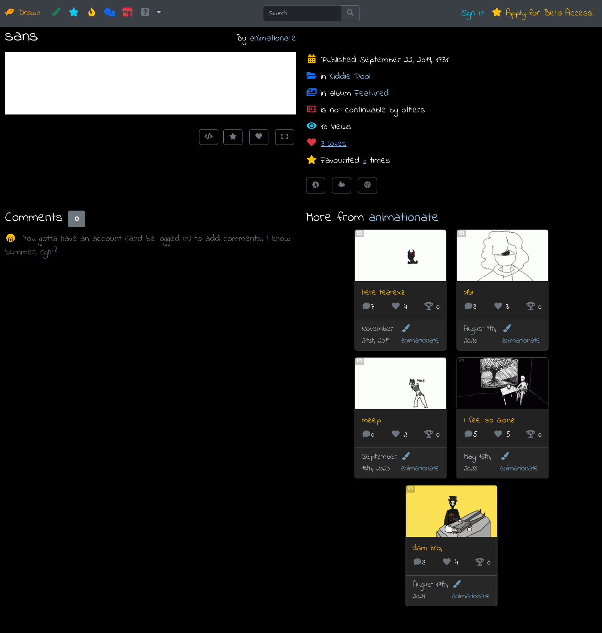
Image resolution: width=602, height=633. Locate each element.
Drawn (23, 13)
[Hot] (92, 13)
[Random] (109, 13)
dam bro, (427, 548)
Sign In (473, 13)
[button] (150, 13)
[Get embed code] (208, 137)
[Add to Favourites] (232, 137)
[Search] (302, 13)
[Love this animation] (258, 137)
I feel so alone (489, 420)
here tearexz (383, 293)
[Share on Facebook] (315, 185)
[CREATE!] (56, 13)
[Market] (127, 13)
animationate (273, 38)
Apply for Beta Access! (542, 13)
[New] (74, 13)
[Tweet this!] (341, 185)
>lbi (469, 293)
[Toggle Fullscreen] (284, 137)
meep (371, 420)
